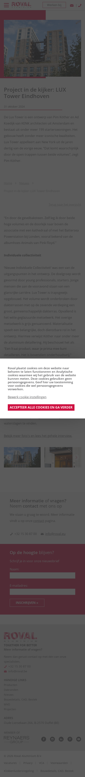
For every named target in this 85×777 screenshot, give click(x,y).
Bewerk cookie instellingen (27, 397)
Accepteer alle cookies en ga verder (41, 407)
